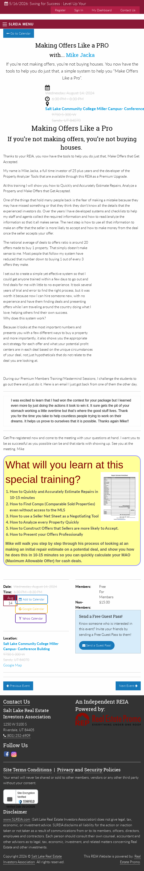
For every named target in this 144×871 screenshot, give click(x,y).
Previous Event (18, 686)
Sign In (78, 10)
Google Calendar (31, 609)
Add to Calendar (31, 599)
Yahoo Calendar (31, 618)
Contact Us (127, 10)
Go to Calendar (18, 33)
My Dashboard (102, 10)
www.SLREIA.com (16, 819)
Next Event (128, 686)
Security (93, 770)
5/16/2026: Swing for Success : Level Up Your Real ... (45, 3)
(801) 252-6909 (16, 735)
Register (60, 10)
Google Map (12, 665)
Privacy (65, 770)
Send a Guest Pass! (96, 645)
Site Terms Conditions (27, 770)
